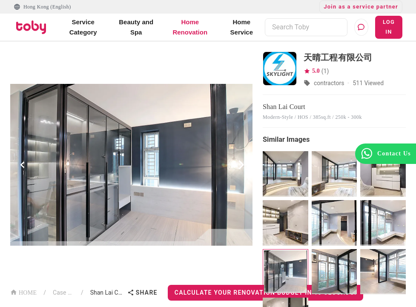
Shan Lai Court (107, 292)
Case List (63, 292)
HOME (23, 292)
